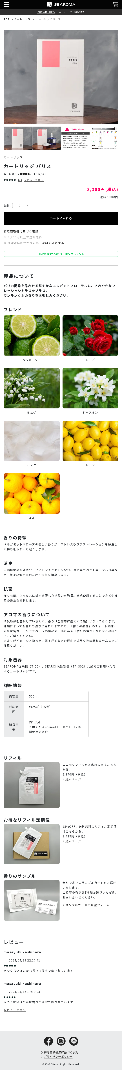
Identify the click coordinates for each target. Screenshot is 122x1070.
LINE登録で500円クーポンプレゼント (61, 254)
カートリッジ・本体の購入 (72, 12)
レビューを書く (34, 180)
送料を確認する (53, 243)
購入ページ (73, 779)
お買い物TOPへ (46, 12)
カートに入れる (61, 218)
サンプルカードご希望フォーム (87, 905)
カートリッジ (22, 19)
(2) (20, 180)
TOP (7, 19)
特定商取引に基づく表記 (21, 231)
